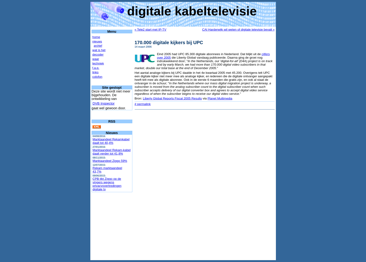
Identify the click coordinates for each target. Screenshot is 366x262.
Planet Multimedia (220, 98)
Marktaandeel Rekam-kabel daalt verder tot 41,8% (112, 151)
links (95, 72)
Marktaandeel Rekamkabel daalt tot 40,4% (111, 141)
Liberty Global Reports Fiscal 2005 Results (172, 98)
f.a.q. (95, 68)
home (96, 37)
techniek (98, 63)
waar (95, 59)
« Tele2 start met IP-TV (150, 29)
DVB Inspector (104, 103)
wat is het (99, 50)
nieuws (97, 41)
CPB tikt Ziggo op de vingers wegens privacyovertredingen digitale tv (107, 184)
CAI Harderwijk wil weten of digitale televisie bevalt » (238, 29)
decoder (98, 54)
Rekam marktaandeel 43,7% (107, 169)
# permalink (143, 104)
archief (98, 45)
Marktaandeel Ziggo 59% (110, 161)
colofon (97, 76)
